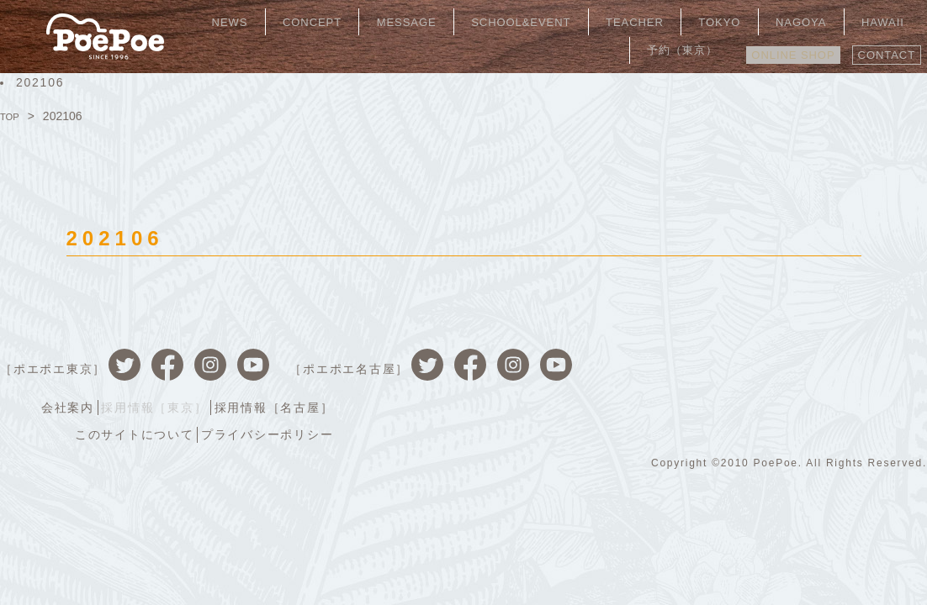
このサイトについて (716, 380)
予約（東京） (876, 21)
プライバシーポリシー (855, 380)
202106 (40, 82)
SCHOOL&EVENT (492, 21)
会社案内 (643, 354)
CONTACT (881, 48)
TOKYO (665, 21)
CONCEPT (307, 21)
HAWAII (798, 21)
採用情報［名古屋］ (861, 354)
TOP (12, 116)
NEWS (240, 21)
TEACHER (595, 21)
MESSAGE (388, 21)
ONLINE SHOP (775, 48)
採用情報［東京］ (736, 354)
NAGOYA (731, 21)
